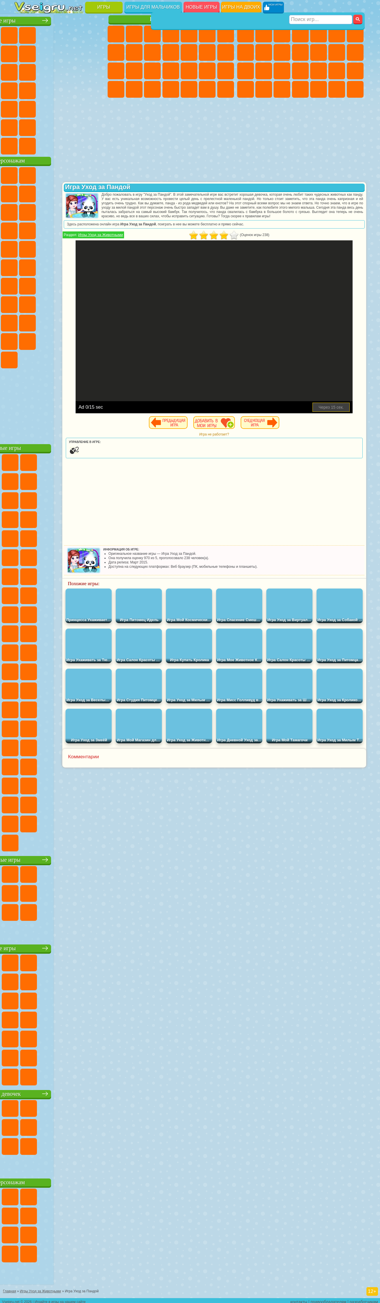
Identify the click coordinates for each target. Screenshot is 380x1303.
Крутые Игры (59, 126)
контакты (298, 1299)
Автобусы (300, 89)
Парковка (245, 34)
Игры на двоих (241, 7)
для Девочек (41, 34)
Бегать (336, 89)
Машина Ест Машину (355, 71)
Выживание (318, 71)
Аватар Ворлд (23, 340)
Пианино (207, 89)
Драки (336, 52)
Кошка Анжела (134, 52)
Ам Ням (96, 211)
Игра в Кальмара (23, 303)
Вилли (23, 174)
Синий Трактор (23, 284)
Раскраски (116, 52)
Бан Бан (96, 340)
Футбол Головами (41, 144)
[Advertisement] (60, 404)
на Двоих (96, 34)
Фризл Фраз (96, 248)
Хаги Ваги (96, 303)
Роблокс (23, 321)
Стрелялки (355, 89)
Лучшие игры (60, 19)
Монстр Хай (207, 34)
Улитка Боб (41, 192)
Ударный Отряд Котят (41, 248)
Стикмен (300, 52)
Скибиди (23, 358)
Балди (59, 303)
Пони (116, 34)
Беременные (134, 71)
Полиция (282, 71)
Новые (23, 34)
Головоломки (96, 107)
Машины (245, 52)
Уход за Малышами (152, 89)
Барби (170, 34)
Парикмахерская (207, 52)
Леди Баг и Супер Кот (96, 192)
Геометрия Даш (78, 52)
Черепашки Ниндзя (263, 52)
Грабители (336, 71)
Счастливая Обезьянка (59, 266)
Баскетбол (96, 126)
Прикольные (96, 89)
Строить (78, 144)
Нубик (41, 321)
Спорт (96, 52)
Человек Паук (78, 248)
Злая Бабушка (23, 211)
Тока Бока (96, 321)
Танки (300, 34)
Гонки (355, 52)
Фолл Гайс (41, 284)
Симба (41, 340)
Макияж (225, 71)
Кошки (170, 52)
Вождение (23, 144)
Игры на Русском (41, 89)
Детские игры (60, 947)
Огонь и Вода (152, 34)
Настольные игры (60, 858)
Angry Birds (78, 211)
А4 (41, 303)
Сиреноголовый (59, 284)
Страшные (59, 71)
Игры (103, 7)
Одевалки (189, 52)
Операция (207, 71)
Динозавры (78, 89)
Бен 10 (263, 89)
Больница (170, 71)
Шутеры (318, 89)
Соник (96, 229)
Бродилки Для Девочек (225, 34)
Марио (59, 248)
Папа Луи (116, 71)
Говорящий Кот (78, 174)
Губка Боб (41, 174)
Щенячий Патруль (59, 174)
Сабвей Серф (59, 211)
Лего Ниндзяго (96, 174)
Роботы (263, 71)
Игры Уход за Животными (146, 239)
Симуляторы (59, 34)
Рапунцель (152, 71)
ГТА (245, 89)
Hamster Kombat (59, 358)
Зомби (318, 34)
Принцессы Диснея (116, 89)
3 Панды (41, 229)
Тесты (189, 34)
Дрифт (282, 89)
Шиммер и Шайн (41, 266)
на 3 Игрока (23, 126)
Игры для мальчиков (153, 7)
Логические (78, 71)
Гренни (78, 303)
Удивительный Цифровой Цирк (78, 358)
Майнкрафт (355, 34)
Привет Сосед (59, 321)
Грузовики (318, 52)
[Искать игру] (321, 7)
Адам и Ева (23, 266)
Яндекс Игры (41, 52)
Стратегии (282, 34)
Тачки (59, 229)
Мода (134, 89)
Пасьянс (23, 89)
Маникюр (189, 71)
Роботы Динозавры (300, 71)
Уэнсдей (78, 340)
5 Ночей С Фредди (23, 192)
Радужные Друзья (78, 321)
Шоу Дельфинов (23, 229)
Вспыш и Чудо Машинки (78, 229)
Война (59, 144)
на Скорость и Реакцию (41, 107)
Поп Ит (59, 52)
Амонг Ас (78, 284)
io (41, 71)
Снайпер (245, 71)
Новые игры (201, 7)
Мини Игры (23, 107)
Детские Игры (78, 34)
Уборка (189, 89)
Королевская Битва (336, 34)
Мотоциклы (282, 52)
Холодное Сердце (152, 52)
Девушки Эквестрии (134, 34)
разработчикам (364, 1299)
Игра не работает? (247, 439)
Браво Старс (96, 284)
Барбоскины (23, 248)
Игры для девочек (172, 19)
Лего (41, 211)
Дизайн (170, 89)
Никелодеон (41, 126)
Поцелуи (225, 52)
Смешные (23, 71)
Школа (78, 126)
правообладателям (328, 1299)
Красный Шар (59, 192)
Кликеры (96, 71)
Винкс (225, 89)
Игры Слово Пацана (59, 340)
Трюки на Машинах (59, 107)
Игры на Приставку (96, 144)
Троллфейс (78, 192)
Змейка (78, 107)
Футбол (263, 34)
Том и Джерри (78, 266)
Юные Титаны (96, 266)
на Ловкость (23, 52)
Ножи (59, 89)
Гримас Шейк (41, 358)
